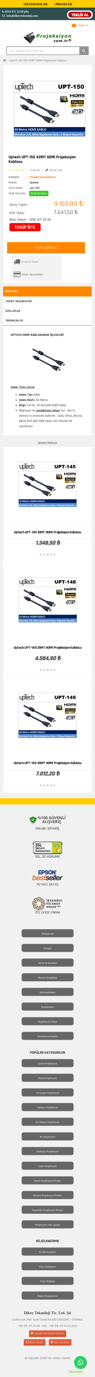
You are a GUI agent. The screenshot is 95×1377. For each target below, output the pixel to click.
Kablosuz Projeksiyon (48, 1151)
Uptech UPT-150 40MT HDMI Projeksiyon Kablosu (38, 60)
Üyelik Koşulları (47, 1252)
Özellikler (12, 311)
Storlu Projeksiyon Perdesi (47, 1180)
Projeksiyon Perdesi (48, 1036)
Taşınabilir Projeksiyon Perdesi (47, 1210)
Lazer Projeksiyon (47, 1166)
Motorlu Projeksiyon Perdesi (47, 1195)
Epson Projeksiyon (47, 1063)
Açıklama (11, 291)
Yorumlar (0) (14, 320)
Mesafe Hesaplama (47, 977)
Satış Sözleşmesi (47, 1266)
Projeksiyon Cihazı (47, 1021)
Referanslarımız (47, 992)
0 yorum (35, 170)
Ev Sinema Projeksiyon (47, 1122)
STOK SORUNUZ (46, 247)
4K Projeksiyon (47, 1136)
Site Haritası (60, 1342)
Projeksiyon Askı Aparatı (47, 1224)
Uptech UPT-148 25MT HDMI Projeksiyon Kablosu (47, 647)
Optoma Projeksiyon (47, 1107)
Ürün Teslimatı (47, 1281)
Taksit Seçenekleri (32, 274)
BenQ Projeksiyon (47, 1078)
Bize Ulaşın (34, 1342)
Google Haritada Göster (47, 1334)
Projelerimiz (47, 1007)
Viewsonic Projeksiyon (47, 1092)
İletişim (47, 948)
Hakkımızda (47, 933)
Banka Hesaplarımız (47, 1295)
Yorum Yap (54, 170)
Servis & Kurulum (47, 963)
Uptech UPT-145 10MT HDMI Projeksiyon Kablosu (47, 532)
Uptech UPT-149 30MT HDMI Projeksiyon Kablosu (48, 763)
